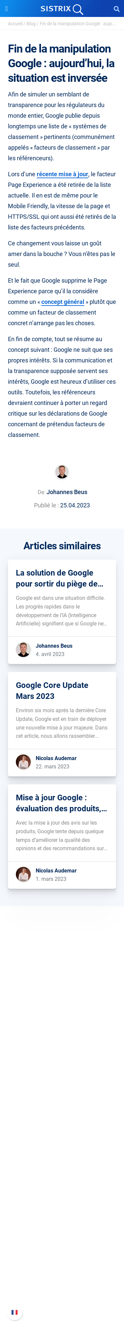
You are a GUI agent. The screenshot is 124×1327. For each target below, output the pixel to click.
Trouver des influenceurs (62, 1124)
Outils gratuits (62, 1189)
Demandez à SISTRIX (62, 1157)
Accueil (15, 23)
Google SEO (62, 1103)
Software (62, 1079)
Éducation (62, 1037)
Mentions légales (62, 1058)
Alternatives (62, 1211)
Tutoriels (62, 1200)
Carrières (62, 1026)
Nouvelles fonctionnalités (62, 1265)
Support (62, 1242)
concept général (62, 301)
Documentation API (62, 1276)
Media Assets (62, 1221)
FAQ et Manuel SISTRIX (62, 1255)
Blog (31, 23)
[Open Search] (116, 8)
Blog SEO (62, 1179)
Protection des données (62, 1048)
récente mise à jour (62, 174)
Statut (62, 1297)
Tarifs (62, 1092)
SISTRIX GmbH (62, 1003)
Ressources (62, 1144)
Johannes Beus (67, 491)
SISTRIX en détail (62, 1016)
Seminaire (62, 1168)
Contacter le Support (62, 1287)
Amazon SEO (62, 1113)
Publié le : (46, 505)
